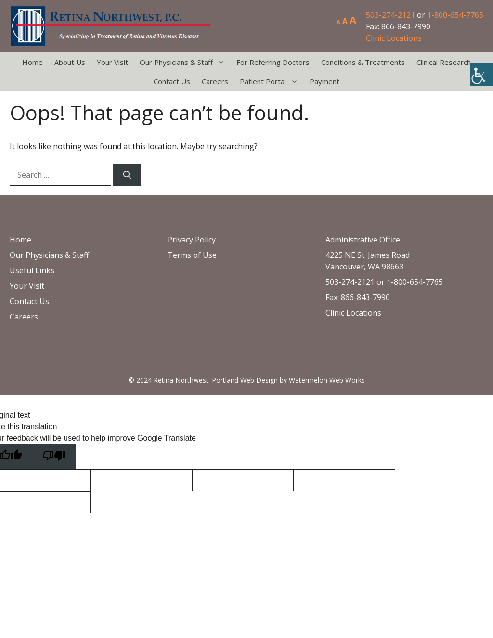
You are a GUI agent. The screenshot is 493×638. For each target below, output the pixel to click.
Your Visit (112, 62)
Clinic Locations (394, 38)
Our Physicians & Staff (185, 62)
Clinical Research (443, 62)
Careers (215, 81)
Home (32, 62)
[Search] (127, 175)
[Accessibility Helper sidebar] (481, 74)
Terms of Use (192, 255)
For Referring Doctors (273, 62)
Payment (324, 81)
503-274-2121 (390, 15)
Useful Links (32, 270)
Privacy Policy (192, 239)
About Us (69, 62)
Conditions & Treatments (363, 62)
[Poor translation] (54, 456)
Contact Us (172, 81)
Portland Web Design (245, 379)
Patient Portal (272, 81)
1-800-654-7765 (455, 15)
